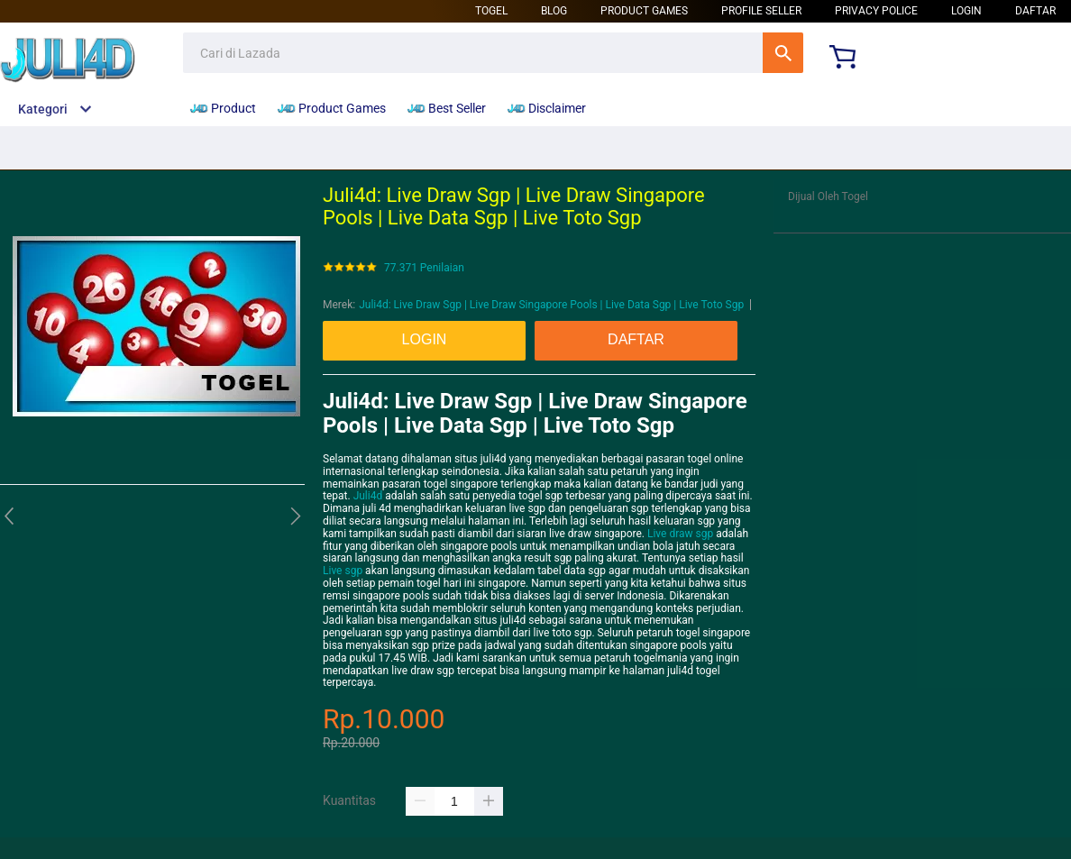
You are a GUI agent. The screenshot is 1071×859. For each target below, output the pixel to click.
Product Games (644, 11)
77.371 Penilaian (424, 268)
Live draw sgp (680, 533)
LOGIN (966, 11)
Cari (783, 52)
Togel (491, 11)
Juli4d (368, 495)
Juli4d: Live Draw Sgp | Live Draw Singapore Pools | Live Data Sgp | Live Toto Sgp (551, 304)
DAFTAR (1035, 11)
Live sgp (342, 570)
